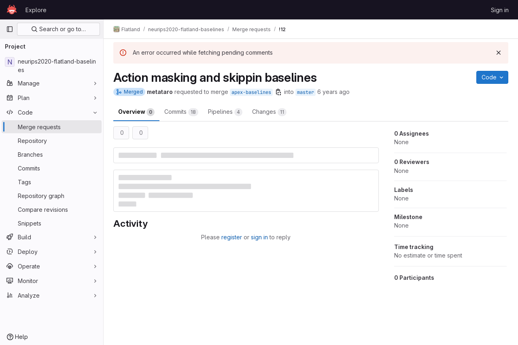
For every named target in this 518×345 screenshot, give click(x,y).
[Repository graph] (52, 195)
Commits (181, 112)
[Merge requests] (52, 126)
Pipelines (225, 112)
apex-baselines (251, 92)
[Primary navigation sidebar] (9, 29)
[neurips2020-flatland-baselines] (52, 65)
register (231, 237)
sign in (259, 237)
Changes (269, 112)
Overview (136, 112)
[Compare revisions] (52, 209)
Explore (36, 9)
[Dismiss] (498, 53)
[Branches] (52, 154)
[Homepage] (11, 9)
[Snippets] (52, 223)
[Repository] (52, 140)
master (305, 92)
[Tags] (52, 181)
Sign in (500, 9)
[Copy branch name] (278, 92)
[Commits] (52, 168)
